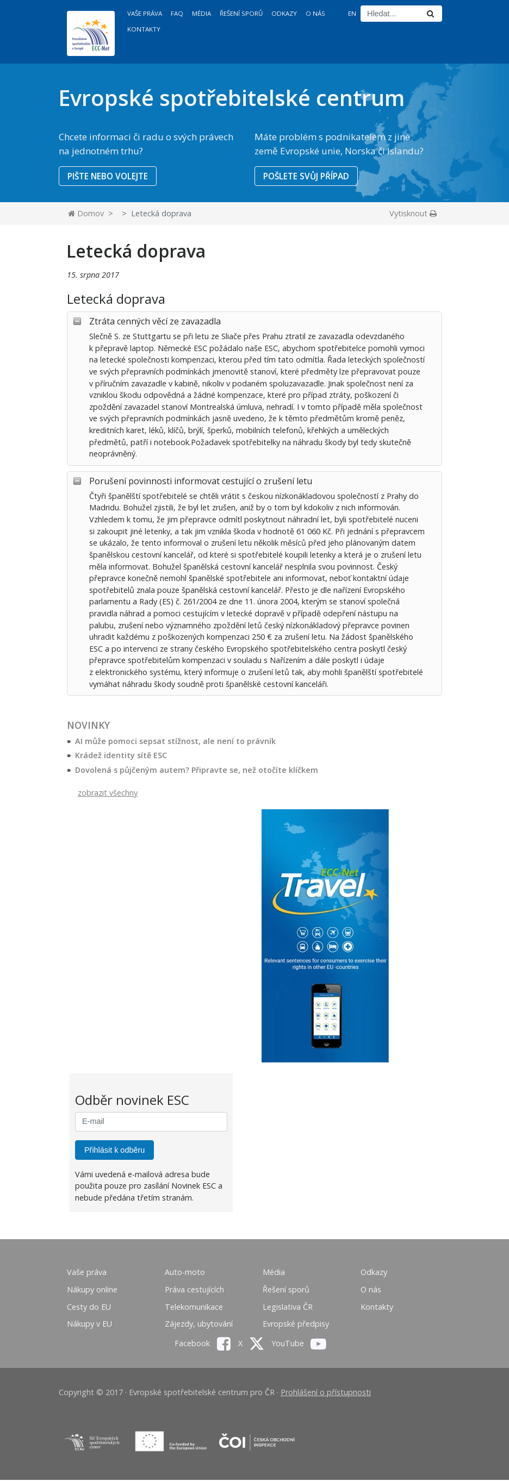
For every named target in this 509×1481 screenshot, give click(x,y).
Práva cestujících (194, 1290)
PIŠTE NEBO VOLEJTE (109, 176)
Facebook (203, 1344)
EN (352, 13)
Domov (86, 214)
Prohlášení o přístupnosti (326, 1393)
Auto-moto (185, 1273)
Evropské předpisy (296, 1325)
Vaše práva (144, 13)
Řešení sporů (241, 13)
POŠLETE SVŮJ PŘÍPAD (308, 176)
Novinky (88, 726)
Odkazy (284, 13)
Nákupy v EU (89, 1325)
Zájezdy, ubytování (199, 1325)
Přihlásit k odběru (114, 1150)
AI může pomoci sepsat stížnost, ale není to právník (175, 741)
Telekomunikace (194, 1307)
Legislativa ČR (288, 1307)
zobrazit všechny (108, 793)
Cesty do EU (89, 1307)
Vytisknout (413, 214)
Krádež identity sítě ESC (121, 756)
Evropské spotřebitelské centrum (231, 98)
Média (201, 13)
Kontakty (143, 29)
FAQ (177, 13)
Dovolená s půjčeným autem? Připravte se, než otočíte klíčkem (196, 770)
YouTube (299, 1344)
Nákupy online (92, 1290)
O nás (315, 13)
